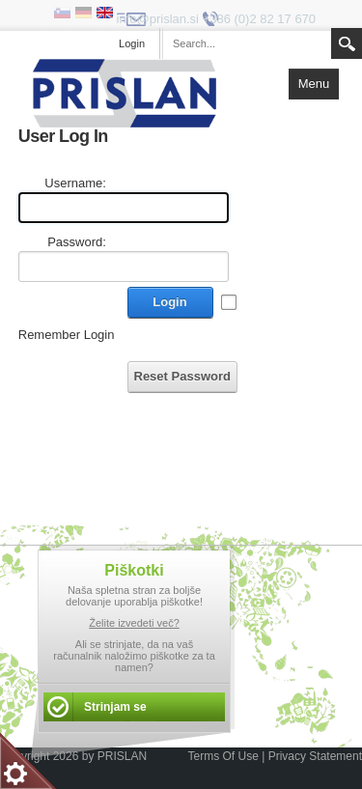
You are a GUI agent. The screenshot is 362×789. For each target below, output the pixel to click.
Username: (75, 183)
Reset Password (182, 376)
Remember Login (66, 334)
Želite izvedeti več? (134, 623)
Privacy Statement (315, 756)
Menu (314, 83)
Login (169, 302)
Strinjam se (115, 707)
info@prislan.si (158, 19)
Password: (76, 242)
